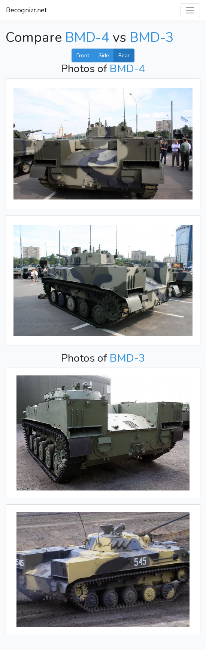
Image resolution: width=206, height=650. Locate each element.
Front (82, 55)
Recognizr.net (26, 10)
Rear (124, 55)
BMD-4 (87, 37)
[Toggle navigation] (190, 10)
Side (104, 55)
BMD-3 (152, 37)
